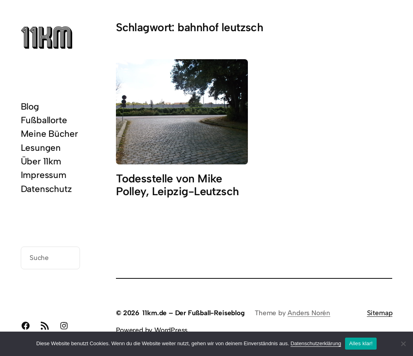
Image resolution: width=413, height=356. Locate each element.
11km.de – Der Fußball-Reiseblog (193, 313)
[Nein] (403, 344)
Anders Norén (308, 313)
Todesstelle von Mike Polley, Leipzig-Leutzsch (177, 185)
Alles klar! (361, 343)
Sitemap (380, 313)
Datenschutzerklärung (316, 343)
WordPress (171, 330)
